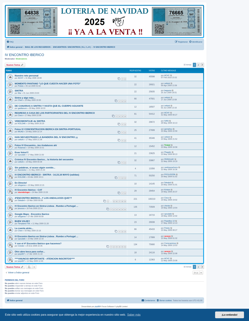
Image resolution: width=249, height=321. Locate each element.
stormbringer (24, 192)
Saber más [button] (134, 314)
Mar (19, 93)
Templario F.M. (24, 223)
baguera (167, 90)
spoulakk (21, 155)
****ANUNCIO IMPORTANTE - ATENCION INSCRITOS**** (45, 258)
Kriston (167, 190)
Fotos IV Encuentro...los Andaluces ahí (36, 145)
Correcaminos (170, 243)
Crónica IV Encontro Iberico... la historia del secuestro (44, 159)
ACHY (20, 78)
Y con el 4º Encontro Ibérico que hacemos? (38, 243)
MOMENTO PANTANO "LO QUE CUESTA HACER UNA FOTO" (48, 83)
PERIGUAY (169, 159)
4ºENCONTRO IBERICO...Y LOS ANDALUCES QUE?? (43, 198)
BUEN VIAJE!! (22, 221)
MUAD (21, 132)
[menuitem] (10, 42)
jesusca (21, 208)
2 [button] (198, 64)
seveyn (167, 236)
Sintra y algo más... (25, 97)
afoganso (22, 185)
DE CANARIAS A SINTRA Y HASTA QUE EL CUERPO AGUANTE (49, 106)
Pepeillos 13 (169, 221)
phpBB (97, 307)
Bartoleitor (22, 170)
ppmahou (168, 129)
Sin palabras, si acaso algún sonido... (35, 167)
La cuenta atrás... (24, 228)
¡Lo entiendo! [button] (229, 314)
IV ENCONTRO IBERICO (24, 55)
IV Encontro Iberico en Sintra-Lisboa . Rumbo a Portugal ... (46, 206)
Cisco (20, 115)
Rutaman (22, 148)
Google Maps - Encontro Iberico (32, 214)
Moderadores (21, 59)
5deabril (167, 183)
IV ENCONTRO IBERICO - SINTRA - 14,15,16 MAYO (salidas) (47, 174)
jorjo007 (21, 254)
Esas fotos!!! (22, 152)
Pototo (21, 86)
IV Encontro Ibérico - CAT (28, 190)
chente (167, 206)
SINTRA (19, 90)
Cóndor (21, 246)
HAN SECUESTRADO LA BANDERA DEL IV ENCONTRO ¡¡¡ (46, 137)
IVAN (166, 121)
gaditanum (22, 108)
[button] (202, 65)
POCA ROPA (169, 174)
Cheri (20, 100)
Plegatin (167, 152)
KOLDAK (22, 123)
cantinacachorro (171, 167)
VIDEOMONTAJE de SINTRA (30, 121)
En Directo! (21, 183)
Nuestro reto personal (26, 75)
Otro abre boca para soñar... (30, 251)
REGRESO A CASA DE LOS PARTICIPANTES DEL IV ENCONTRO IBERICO (55, 113)
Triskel (167, 145)
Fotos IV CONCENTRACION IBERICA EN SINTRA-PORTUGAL (48, 129)
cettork (167, 83)
